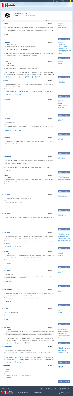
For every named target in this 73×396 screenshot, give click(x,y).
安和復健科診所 (7, 156)
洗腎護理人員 (61, 25)
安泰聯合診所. (6, 99)
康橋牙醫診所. (6, 232)
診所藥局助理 (61, 107)
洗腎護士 (60, 63)
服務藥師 (60, 103)
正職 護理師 (60, 253)
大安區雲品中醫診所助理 (63, 44)
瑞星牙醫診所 (6, 327)
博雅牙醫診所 (6, 270)
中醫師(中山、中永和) (62, 46)
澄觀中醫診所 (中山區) (62, 48)
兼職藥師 (60, 312)
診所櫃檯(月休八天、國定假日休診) (65, 348)
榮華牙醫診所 (6, 365)
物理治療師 (60, 139)
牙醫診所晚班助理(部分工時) (64, 335)
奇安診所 (5, 308)
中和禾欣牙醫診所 (7, 289)
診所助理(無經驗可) (62, 215)
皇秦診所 (5, 23)
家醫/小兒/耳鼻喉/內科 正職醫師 (64, 105)
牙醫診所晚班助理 (62, 333)
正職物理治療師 (61, 158)
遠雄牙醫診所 (6, 118)
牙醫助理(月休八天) (62, 350)
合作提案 (53, 389)
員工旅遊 (28, 77)
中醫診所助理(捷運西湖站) (63, 51)
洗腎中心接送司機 (62, 27)
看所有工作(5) (61, 233)
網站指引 (48, 389)
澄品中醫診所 (6, 42)
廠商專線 (68, 393)
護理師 (59, 101)
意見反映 (64, 389)
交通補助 (9, 77)
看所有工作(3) (61, 347)
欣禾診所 (5, 61)
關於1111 (42, 389)
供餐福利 (38, 77)
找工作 (15, 9)
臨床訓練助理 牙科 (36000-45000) (65, 329)
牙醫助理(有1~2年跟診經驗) (64, 367)
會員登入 (61, 1)
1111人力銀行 (8, 5)
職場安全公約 (6, 389)
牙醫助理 (60, 272)
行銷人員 (60, 53)
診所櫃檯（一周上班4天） (63, 352)
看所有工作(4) (61, 100)
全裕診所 (5, 175)
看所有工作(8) (61, 43)
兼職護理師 (60, 255)
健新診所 (5, 80)
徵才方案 (59, 389)
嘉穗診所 (18, 13)
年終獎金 (19, 77)
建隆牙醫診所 (6, 194)
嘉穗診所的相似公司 (21, 9)
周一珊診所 (6, 251)
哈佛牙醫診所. (6, 213)
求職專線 (61, 393)
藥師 (59, 310)
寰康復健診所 (6, 137)
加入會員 (66, 1)
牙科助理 (60, 120)
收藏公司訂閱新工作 (63, 39)
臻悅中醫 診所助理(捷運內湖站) (64, 50)
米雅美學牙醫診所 (7, 346)
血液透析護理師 (61, 82)
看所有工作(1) (61, 62)
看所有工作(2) (61, 24)
